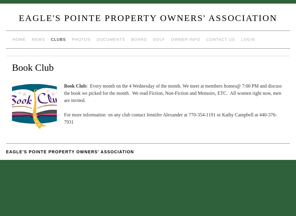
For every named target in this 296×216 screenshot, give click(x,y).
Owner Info (186, 39)
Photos (81, 39)
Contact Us (220, 39)
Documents (111, 39)
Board (139, 39)
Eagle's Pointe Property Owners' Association (148, 18)
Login (248, 39)
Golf (159, 39)
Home (19, 39)
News (38, 39)
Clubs (58, 39)
